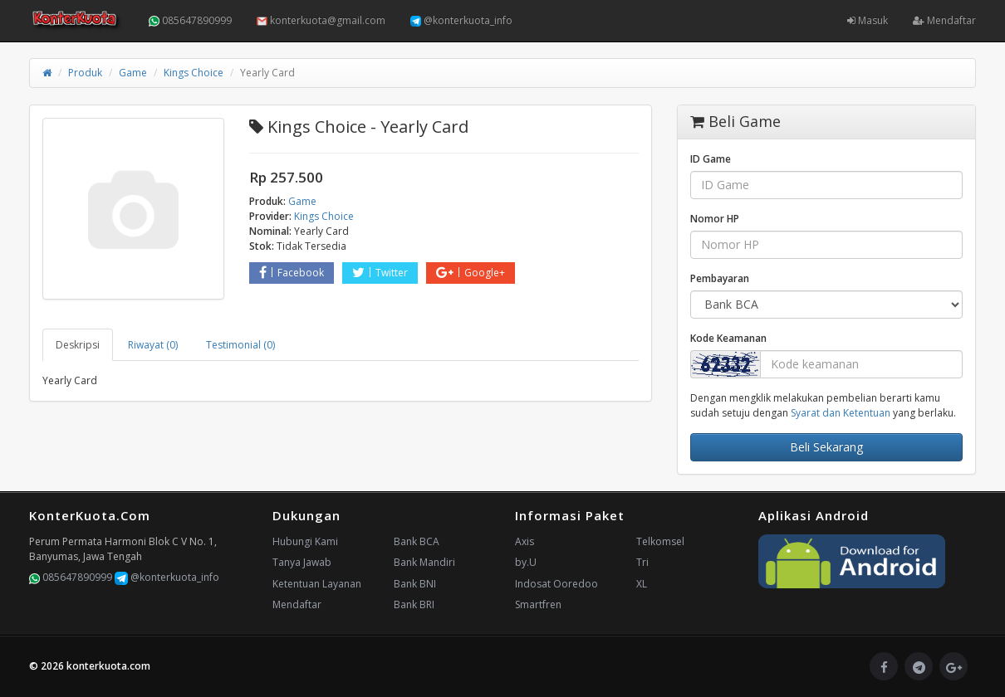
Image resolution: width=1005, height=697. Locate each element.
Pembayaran (719, 278)
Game (133, 73)
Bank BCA (416, 541)
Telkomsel (660, 541)
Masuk (867, 20)
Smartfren (538, 604)
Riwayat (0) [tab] (153, 345)
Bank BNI (415, 584)
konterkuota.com (108, 666)
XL (641, 584)
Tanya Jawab (301, 562)
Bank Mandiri (424, 562)
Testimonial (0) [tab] (240, 345)
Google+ (470, 273)
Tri (642, 562)
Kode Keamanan (728, 338)
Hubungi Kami (305, 541)
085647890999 (190, 20)
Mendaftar (944, 20)
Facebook (291, 273)
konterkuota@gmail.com (321, 20)
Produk (85, 73)
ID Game (710, 159)
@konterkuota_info (461, 20)
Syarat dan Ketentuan (840, 413)
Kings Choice (193, 73)
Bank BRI (414, 604)
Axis (524, 541)
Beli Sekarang (826, 447)
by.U (526, 562)
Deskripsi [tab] (78, 345)
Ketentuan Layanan (316, 584)
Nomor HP (714, 219)
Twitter (380, 273)
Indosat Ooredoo (556, 584)
